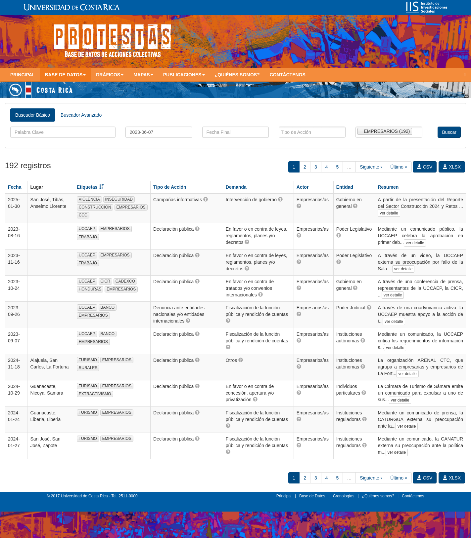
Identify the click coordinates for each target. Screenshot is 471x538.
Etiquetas (90, 187)
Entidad (344, 187)
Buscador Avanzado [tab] (81, 115)
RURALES (88, 367)
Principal (22, 74)
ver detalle (389, 213)
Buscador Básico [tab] (32, 115)
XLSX (452, 167)
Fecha (14, 187)
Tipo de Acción (169, 187)
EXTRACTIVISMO (95, 394)
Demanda (236, 187)
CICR (105, 281)
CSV (425, 167)
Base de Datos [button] (65, 74)
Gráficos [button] (109, 74)
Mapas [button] (143, 74)
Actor (303, 187)
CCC (83, 215)
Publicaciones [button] (184, 74)
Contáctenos (288, 74)
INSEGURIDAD (119, 199)
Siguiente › (371, 167)
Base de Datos (312, 496)
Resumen (388, 187)
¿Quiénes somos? (237, 74)
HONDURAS (90, 289)
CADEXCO (125, 281)
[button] (205, 199)
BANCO (108, 307)
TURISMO (88, 360)
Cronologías (343, 496)
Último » (398, 167)
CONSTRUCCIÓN (95, 207)
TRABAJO (88, 237)
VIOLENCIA (89, 199)
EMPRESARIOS (131, 207)
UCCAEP (87, 228)
